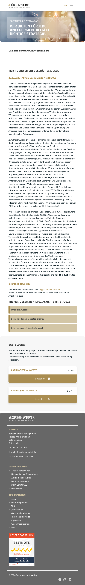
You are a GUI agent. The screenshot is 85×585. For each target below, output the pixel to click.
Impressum (16, 520)
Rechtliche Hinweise (20, 516)
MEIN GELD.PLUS (19, 484)
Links (13, 499)
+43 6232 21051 (20, 447)
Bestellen (40, 378)
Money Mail (16, 488)
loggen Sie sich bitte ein (49, 289)
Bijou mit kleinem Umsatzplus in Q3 (27, 318)
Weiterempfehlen (19, 502)
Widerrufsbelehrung (20, 513)
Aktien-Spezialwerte (21, 477)
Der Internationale (20, 481)
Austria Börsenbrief (20, 470)
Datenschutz (17, 509)
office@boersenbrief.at (26, 452)
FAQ (13, 527)
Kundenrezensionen (20, 523)
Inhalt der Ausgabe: (20, 309)
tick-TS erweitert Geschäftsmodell (27, 328)
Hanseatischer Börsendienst (24, 474)
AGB (13, 506)
